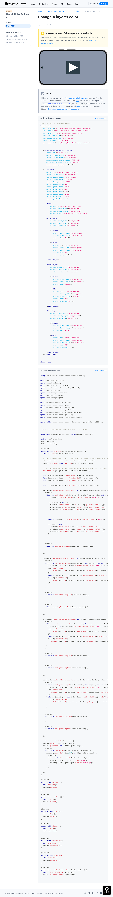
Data (69, 4)
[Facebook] (98, 893)
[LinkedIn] (94, 893)
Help (77, 4)
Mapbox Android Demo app (76, 98)
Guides (9, 23)
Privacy (33, 893)
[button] (91, 4)
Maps (34, 4)
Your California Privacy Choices (53, 893)
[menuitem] (91, 4)
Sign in (95, 4)
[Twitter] (90, 893)
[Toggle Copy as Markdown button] (56, 25)
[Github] (86, 893)
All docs (41, 11)
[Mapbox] (11, 3)
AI (62, 4)
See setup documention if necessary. (63, 108)
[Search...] (86, 3)
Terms (27, 893)
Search (55, 4)
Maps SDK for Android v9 (17, 15)
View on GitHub (99, 118)
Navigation (44, 4)
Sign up (103, 4)
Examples (10, 26)
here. (78, 106)
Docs (23, 3)
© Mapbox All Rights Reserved (14, 893)
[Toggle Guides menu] (29, 22)
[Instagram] (102, 893)
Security (39, 893)
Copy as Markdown (46, 25)
